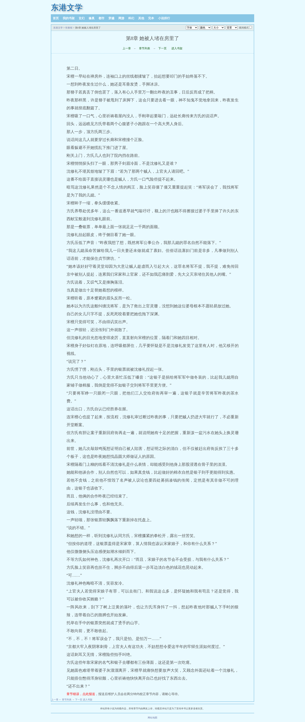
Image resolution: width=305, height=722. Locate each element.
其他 (141, 18)
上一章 (127, 48)
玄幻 (82, 18)
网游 (121, 18)
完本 (151, 18)
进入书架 (176, 48)
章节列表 (144, 48)
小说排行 (164, 18)
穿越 (111, 18)
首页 (56, 18)
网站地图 (152, 717)
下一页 (162, 48)
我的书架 (69, 18)
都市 (101, 18)
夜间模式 (244, 27)
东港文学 (67, 7)
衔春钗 (68, 27)
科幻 (131, 18)
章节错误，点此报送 (81, 694)
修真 (92, 18)
